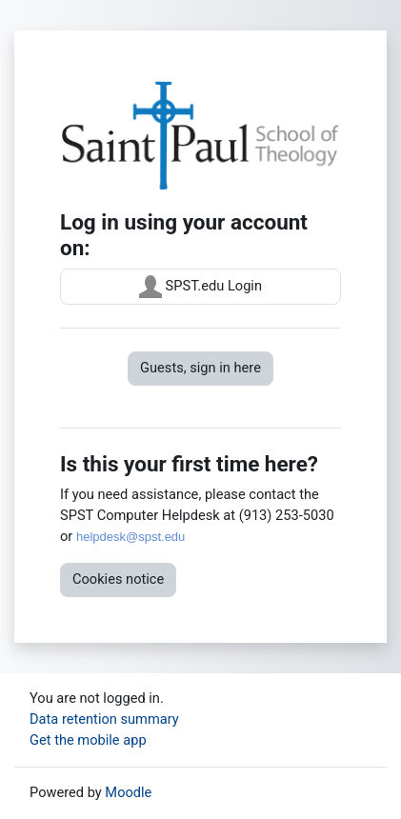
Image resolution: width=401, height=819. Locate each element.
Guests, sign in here (200, 367)
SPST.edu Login (200, 286)
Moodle (128, 792)
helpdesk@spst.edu (130, 536)
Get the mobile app (88, 740)
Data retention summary (104, 719)
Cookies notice (118, 579)
